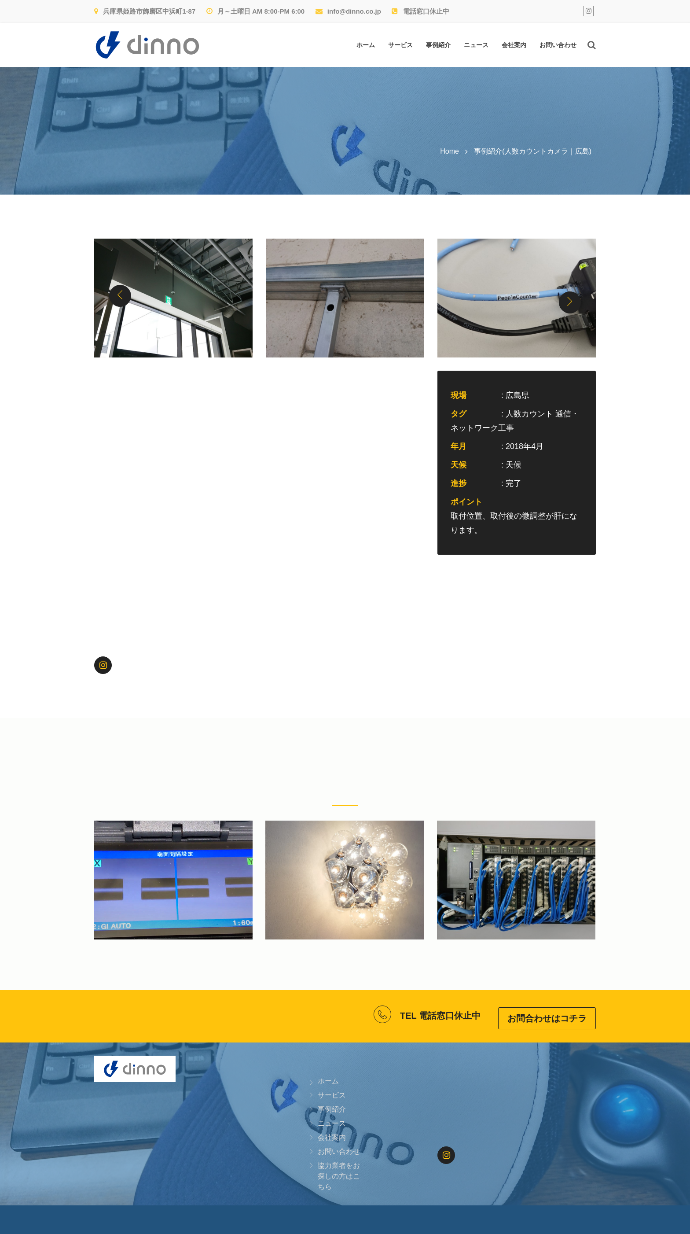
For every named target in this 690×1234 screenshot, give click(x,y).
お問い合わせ (558, 45)
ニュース (476, 45)
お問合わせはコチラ (547, 1014)
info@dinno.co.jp (348, 11)
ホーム (365, 45)
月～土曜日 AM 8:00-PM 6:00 (255, 11)
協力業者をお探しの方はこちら (339, 1172)
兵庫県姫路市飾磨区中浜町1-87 (144, 11)
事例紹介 (438, 45)
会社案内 (514, 45)
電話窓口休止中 (420, 11)
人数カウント (529, 413)
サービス (400, 45)
